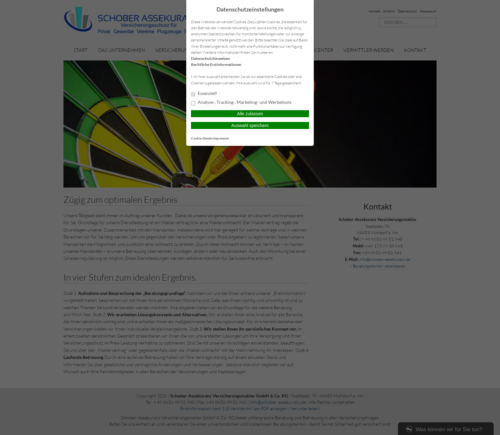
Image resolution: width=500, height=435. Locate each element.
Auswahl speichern (250, 125)
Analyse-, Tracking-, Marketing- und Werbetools (241, 102)
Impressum (221, 138)
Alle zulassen (250, 113)
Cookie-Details (202, 138)
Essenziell (204, 93)
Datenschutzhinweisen (210, 58)
